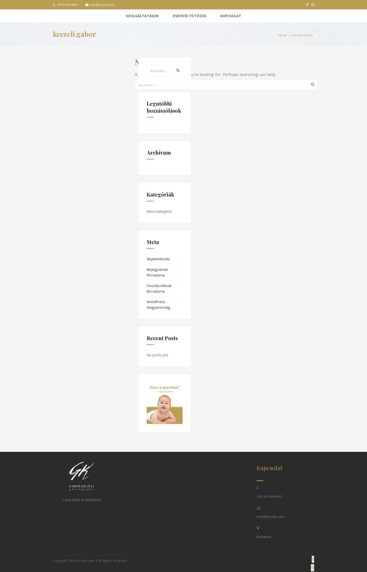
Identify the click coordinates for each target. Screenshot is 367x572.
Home (282, 35)
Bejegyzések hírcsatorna (157, 272)
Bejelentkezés (158, 258)
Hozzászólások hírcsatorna (159, 288)
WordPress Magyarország (158, 304)
